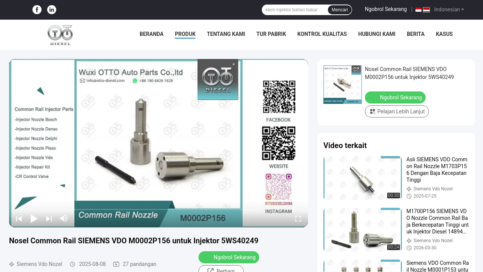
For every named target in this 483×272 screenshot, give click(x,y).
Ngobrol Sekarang (386, 9)
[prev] (18, 218)
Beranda (151, 34)
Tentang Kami (226, 34)
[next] (49, 218)
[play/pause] (34, 218)
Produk (185, 34)
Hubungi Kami (376, 34)
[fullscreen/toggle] (298, 218)
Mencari (340, 9)
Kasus (444, 34)
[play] (158, 143)
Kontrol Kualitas (322, 34)
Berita (416, 34)
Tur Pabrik (271, 34)
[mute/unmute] (64, 218)
